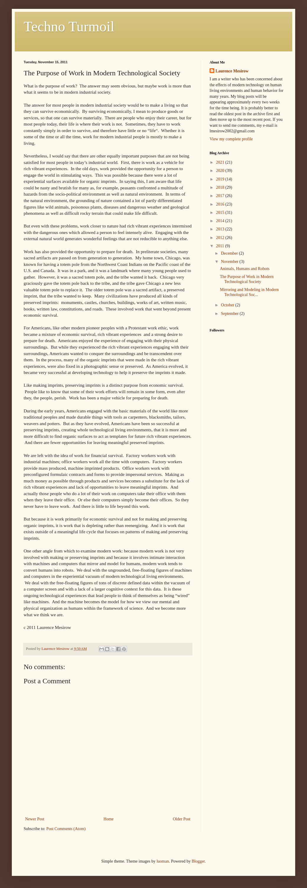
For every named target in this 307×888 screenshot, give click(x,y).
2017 (221, 195)
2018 (221, 187)
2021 (221, 162)
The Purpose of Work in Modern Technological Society (247, 279)
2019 (221, 179)
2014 (221, 221)
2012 (221, 237)
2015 (221, 212)
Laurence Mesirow (232, 71)
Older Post (182, 819)
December (230, 253)
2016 (221, 204)
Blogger (198, 861)
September (230, 313)
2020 (221, 170)
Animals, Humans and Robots (245, 268)
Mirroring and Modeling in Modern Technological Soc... (249, 292)
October (228, 305)
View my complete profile (231, 139)
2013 (221, 229)
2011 (220, 246)
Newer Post (34, 819)
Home (109, 819)
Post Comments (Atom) (66, 829)
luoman (162, 861)
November (230, 261)
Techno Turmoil (69, 26)
